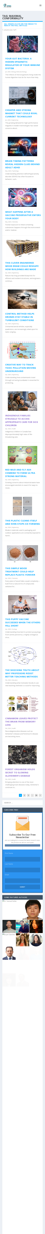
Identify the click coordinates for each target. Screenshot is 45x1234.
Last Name (9, 861)
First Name (9, 850)
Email (7, 871)
